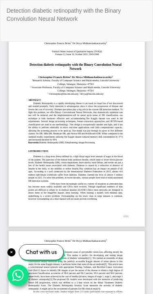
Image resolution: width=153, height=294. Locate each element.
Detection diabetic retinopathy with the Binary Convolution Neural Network (64, 14)
